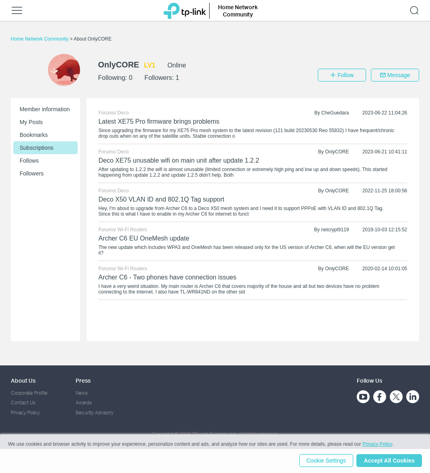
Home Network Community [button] (238, 11)
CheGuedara (335, 113)
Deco (123, 113)
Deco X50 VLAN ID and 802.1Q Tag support (161, 199)
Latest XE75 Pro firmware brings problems (159, 121)
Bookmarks (34, 135)
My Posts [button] (31, 122)
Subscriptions (36, 148)
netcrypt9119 (335, 229)
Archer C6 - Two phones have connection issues (168, 277)
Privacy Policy (25, 413)
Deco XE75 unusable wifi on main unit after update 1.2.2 (179, 160)
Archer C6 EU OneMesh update (144, 238)
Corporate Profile (29, 393)
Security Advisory (94, 413)
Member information (45, 109)
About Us (23, 380)
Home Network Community (40, 39)
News (82, 393)
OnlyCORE (337, 152)
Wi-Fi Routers (132, 229)
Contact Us (23, 403)
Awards (84, 403)
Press (83, 380)
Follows (29, 160)
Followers (32, 173)
